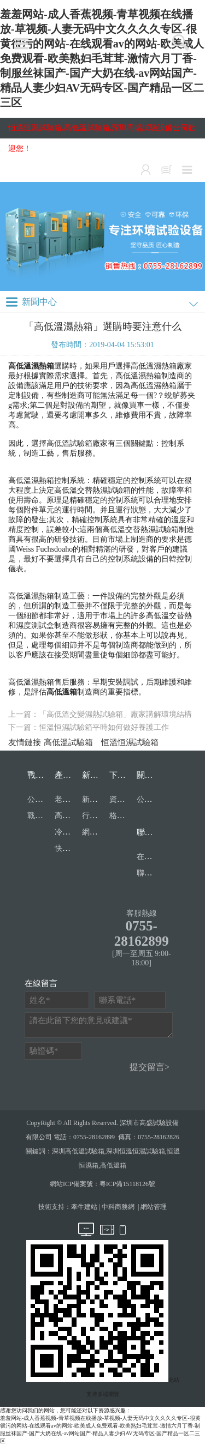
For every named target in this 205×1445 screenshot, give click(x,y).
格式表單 (124, 816)
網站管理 (153, 1207)
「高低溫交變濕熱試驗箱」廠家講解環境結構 (115, 714)
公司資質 (42, 799)
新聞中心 (98, 775)
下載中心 (125, 775)
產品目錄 (71, 775)
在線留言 (152, 857)
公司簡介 (152, 799)
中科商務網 (118, 1207)
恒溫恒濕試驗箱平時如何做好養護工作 (104, 727)
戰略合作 (43, 775)
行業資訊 (97, 816)
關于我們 (153, 775)
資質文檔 (124, 799)
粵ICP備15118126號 (127, 1184)
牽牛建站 (84, 1207)
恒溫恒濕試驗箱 (130, 742)
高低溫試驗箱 (69, 443)
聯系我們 (153, 832)
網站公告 (97, 832)
